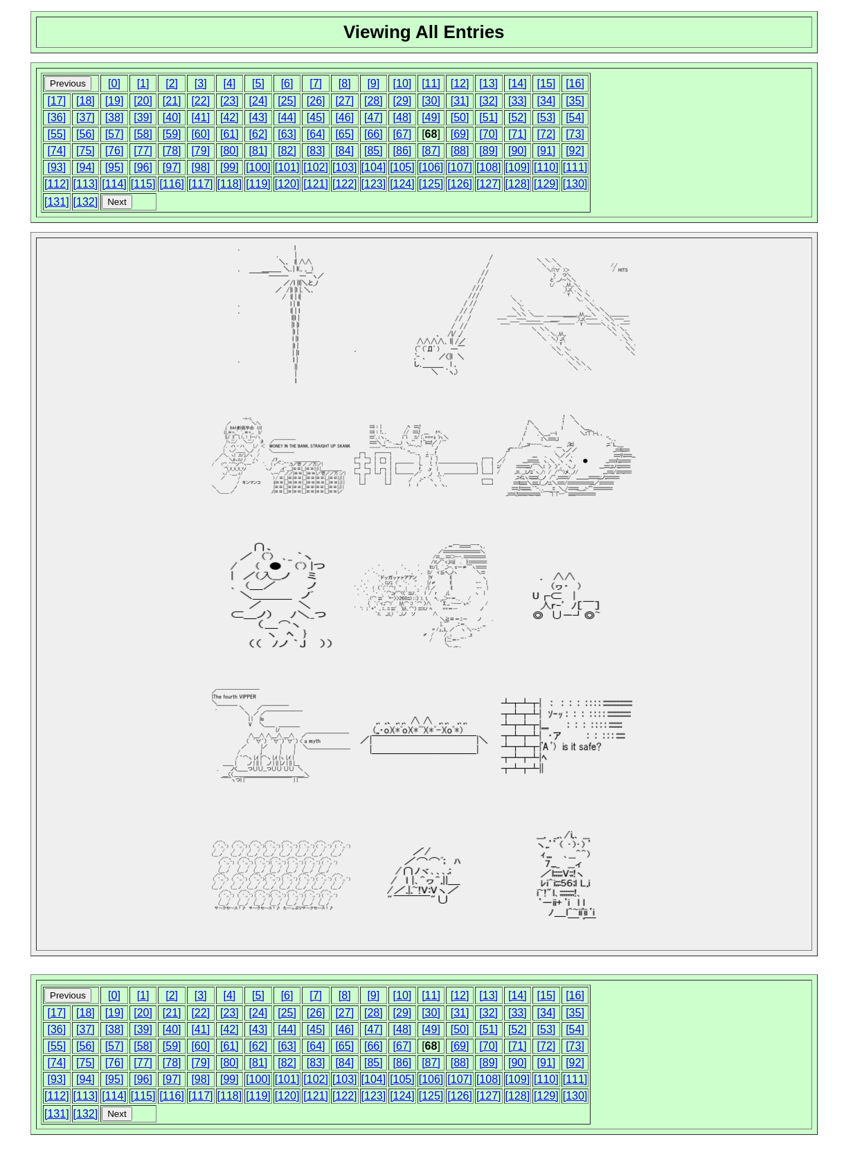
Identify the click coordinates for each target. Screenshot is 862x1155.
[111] (575, 167)
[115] (143, 184)
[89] (488, 150)
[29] (402, 101)
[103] (344, 167)
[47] (373, 117)
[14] (517, 83)
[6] (287, 83)
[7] (315, 83)
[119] (258, 184)
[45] (316, 117)
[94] (85, 167)
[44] (287, 117)
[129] (546, 184)
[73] (575, 134)
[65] (344, 134)
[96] (143, 167)
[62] (258, 134)
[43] (258, 117)
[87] (431, 150)
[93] (56, 167)
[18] (85, 101)
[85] (373, 150)
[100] (258, 167)
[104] (373, 167)
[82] (287, 150)
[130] (575, 184)
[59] (172, 134)
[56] (85, 134)
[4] (229, 83)
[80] (229, 150)
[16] (575, 83)
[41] (200, 117)
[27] (344, 101)
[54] (575, 117)
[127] (488, 184)
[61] (229, 134)
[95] (114, 167)
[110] (546, 167)
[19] (114, 101)
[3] (201, 83)
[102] (315, 167)
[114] (114, 184)
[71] (517, 134)
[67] (402, 134)
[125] (431, 184)
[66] (373, 134)
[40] (172, 117)
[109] (517, 167)
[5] (258, 83)
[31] (460, 101)
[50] (460, 117)
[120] (287, 184)
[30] (431, 101)
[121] (315, 184)
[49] (431, 117)
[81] (258, 150)
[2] (171, 83)
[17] (56, 101)
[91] (546, 150)
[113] (85, 184)
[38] (114, 117)
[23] (229, 101)
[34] (546, 101)
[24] (258, 101)
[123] (373, 184)
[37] (85, 117)
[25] (287, 101)
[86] (402, 150)
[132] (85, 202)
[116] (171, 184)
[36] (56, 117)
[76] (114, 150)
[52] (517, 117)
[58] (143, 134)
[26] (316, 101)
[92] (575, 150)
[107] (459, 167)
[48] (402, 117)
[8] (345, 83)
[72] (546, 134)
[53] (546, 117)
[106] (431, 167)
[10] (402, 83)
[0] (114, 83)
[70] (488, 134)
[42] (229, 117)
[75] (85, 150)
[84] (344, 150)
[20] (143, 101)
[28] (373, 101)
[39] (143, 117)
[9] (373, 83)
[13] (488, 83)
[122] (344, 184)
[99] (229, 167)
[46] (344, 117)
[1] (143, 83)
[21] (172, 101)
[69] (460, 134)
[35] (575, 101)
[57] (114, 134)
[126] (459, 184)
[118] (229, 184)
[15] (546, 83)
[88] (460, 150)
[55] (56, 134)
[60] (200, 134)
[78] (172, 150)
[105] (402, 167)
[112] (56, 184)
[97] (172, 167)
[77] (143, 150)
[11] (431, 83)
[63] (287, 134)
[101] (287, 167)
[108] (488, 167)
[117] (200, 184)
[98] (200, 167)
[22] (200, 101)
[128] (517, 184)
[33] (517, 101)
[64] (316, 134)
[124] (402, 184)
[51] (488, 117)
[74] (56, 150)
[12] (460, 83)
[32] (488, 101)
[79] (200, 150)
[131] (56, 202)
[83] (316, 150)
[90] (517, 150)
